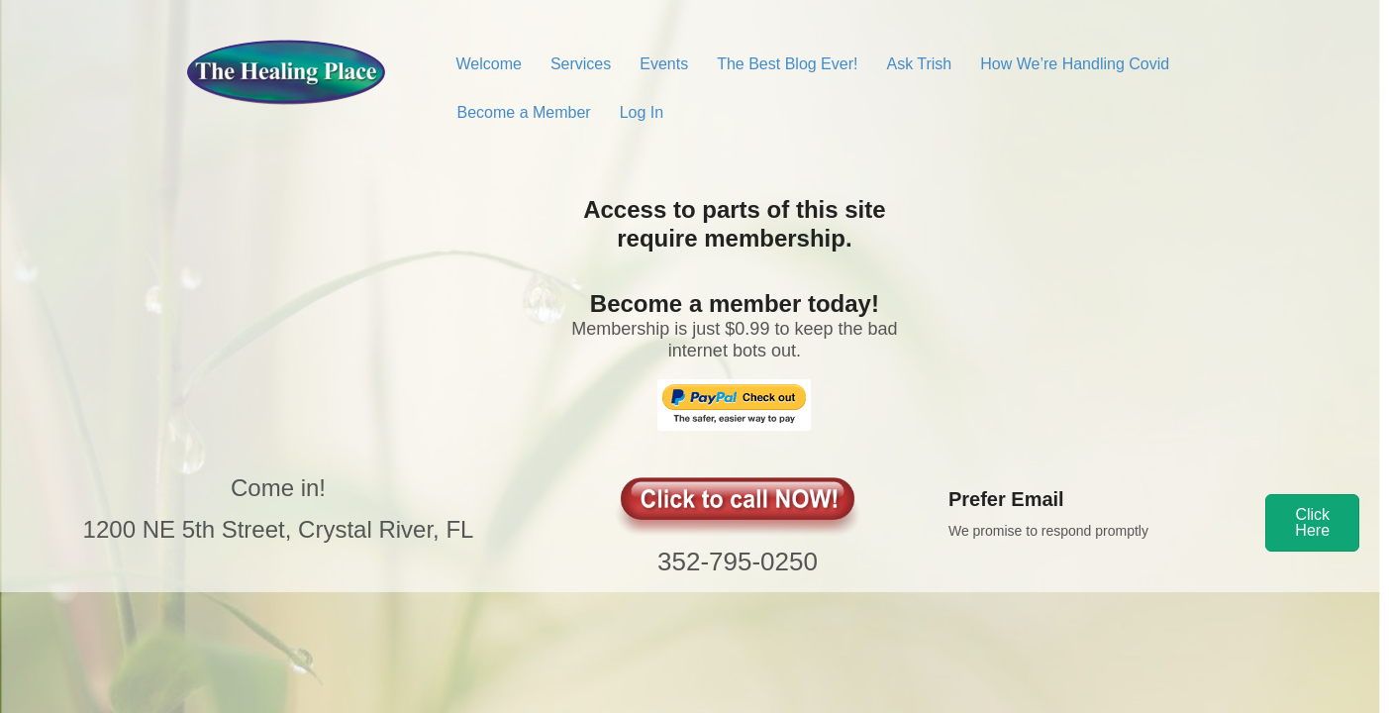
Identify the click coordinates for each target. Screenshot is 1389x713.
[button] (1312, 523)
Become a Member (524, 112)
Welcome (489, 63)
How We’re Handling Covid (1074, 63)
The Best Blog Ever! (787, 63)
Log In (641, 112)
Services (580, 63)
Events (664, 63)
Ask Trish (918, 63)
